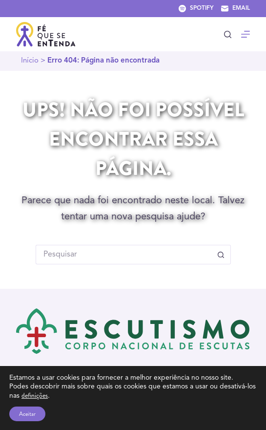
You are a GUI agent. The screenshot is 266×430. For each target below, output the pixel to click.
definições (34, 395)
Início (30, 60)
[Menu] (245, 34)
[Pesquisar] (227, 34)
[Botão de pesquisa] (221, 254)
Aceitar (27, 413)
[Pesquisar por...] (123, 254)
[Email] (235, 9)
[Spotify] (196, 9)
